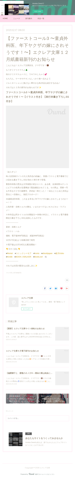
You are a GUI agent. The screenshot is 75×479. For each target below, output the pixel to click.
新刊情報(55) (17, 272)
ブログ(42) (9, 272)
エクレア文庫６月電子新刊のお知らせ (22, 351)
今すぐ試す (37, 11)
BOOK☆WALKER (23, 257)
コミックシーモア (23, 253)
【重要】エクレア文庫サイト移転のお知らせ (25, 328)
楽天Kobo (60, 253)
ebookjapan (47, 253)
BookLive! (38, 257)
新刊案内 (28, 18)
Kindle (10, 257)
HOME (5, 18)
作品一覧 (41, 18)
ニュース (16, 18)
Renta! (10, 253)
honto (37, 253)
